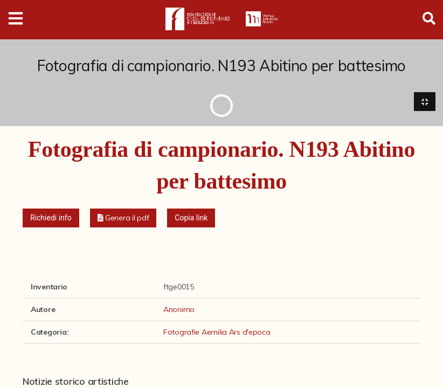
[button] (123, 218)
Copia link (191, 217)
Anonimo (179, 309)
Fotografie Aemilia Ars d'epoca (217, 332)
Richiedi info (51, 217)
